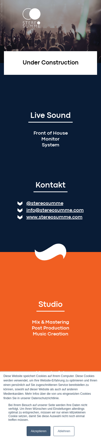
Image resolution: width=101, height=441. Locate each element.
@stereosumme (44, 203)
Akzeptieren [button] (38, 431)
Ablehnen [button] (64, 431)
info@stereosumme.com (55, 210)
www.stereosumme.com (54, 217)
